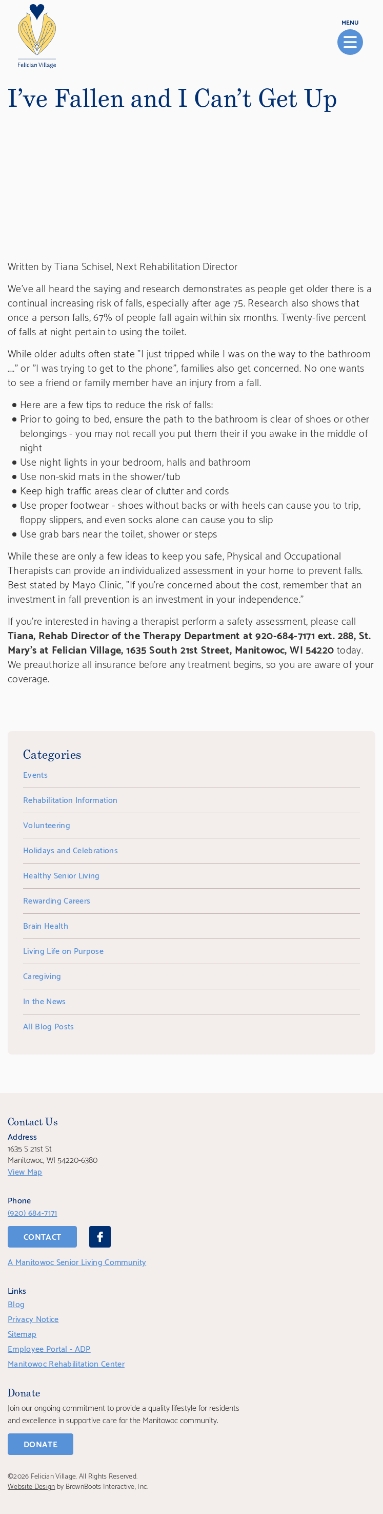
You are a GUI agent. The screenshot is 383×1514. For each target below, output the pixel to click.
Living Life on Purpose (63, 950)
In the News (44, 1000)
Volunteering (46, 824)
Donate (40, 1443)
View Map (25, 1171)
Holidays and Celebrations (70, 849)
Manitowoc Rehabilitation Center (66, 1363)
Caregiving (42, 975)
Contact (42, 1236)
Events (35, 774)
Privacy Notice (33, 1318)
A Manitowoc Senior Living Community (77, 1261)
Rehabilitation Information (70, 799)
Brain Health (45, 925)
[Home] (37, 36)
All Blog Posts (48, 1025)
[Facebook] (100, 1237)
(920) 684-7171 (32, 1212)
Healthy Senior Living (61, 874)
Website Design (31, 1485)
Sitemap (22, 1333)
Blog (16, 1303)
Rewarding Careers (56, 900)
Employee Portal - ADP (49, 1348)
